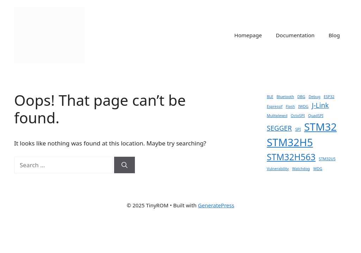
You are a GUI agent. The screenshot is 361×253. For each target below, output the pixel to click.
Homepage (248, 35)
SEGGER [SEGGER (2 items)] (279, 128)
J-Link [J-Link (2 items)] (320, 105)
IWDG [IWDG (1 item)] (303, 106)
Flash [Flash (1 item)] (290, 106)
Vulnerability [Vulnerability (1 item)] (278, 168)
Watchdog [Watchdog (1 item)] (301, 168)
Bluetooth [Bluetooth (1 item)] (285, 96)
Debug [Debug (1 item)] (314, 96)
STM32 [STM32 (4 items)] (320, 127)
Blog (334, 35)
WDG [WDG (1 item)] (317, 168)
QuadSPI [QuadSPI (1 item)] (315, 115)
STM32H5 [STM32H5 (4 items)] (290, 142)
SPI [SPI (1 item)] (298, 129)
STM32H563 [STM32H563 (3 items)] (291, 157)
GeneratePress (216, 205)
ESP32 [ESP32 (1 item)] (329, 96)
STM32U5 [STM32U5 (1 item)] (327, 158)
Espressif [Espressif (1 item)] (274, 106)
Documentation (295, 35)
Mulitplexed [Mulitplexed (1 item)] (277, 115)
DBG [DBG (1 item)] (301, 96)
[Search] (124, 165)
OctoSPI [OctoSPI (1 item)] (298, 115)
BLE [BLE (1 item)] (270, 96)
